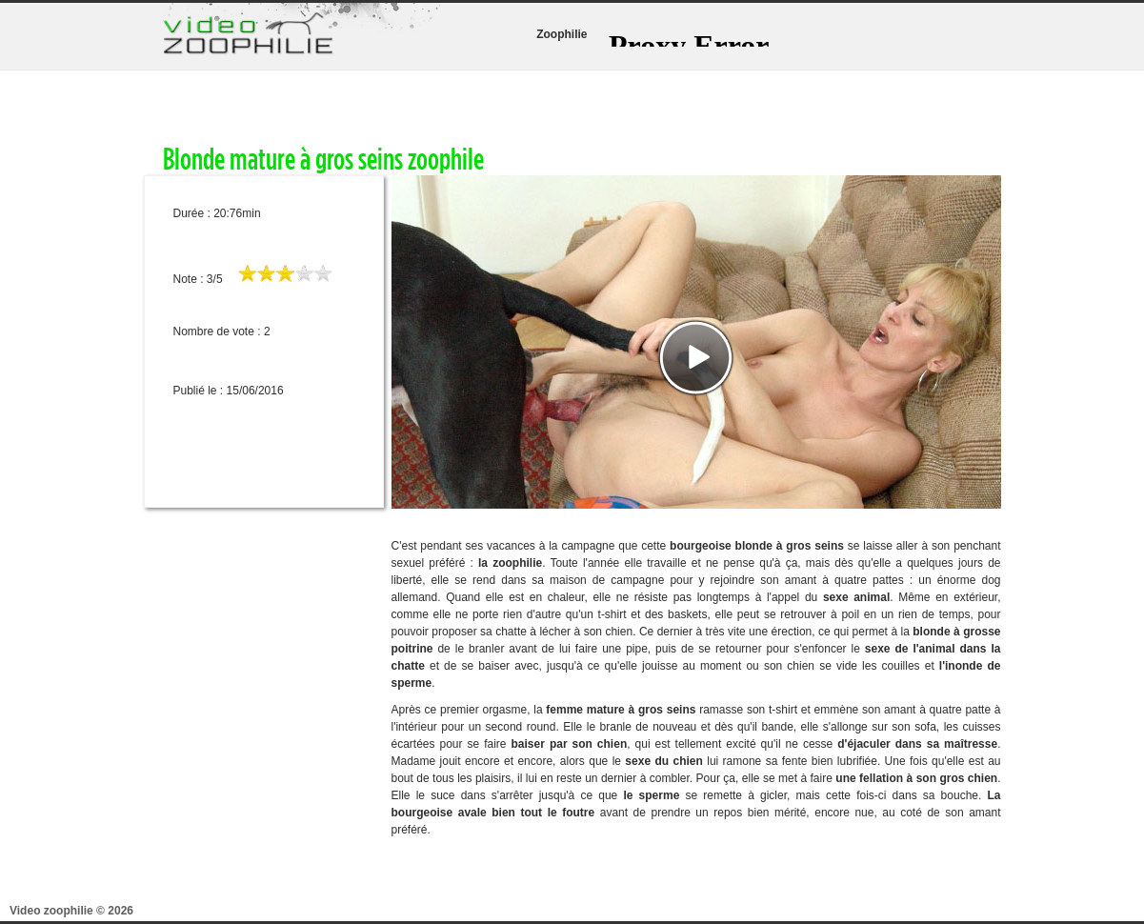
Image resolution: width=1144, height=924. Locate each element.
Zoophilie (561, 34)
